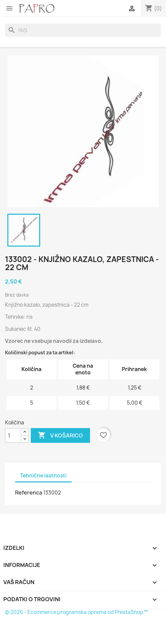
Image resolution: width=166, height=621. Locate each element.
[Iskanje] (83, 30)
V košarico (60, 435)
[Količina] (13, 435)
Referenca (28, 492)
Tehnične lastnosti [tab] (43, 475)
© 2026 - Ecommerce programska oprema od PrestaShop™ (76, 612)
